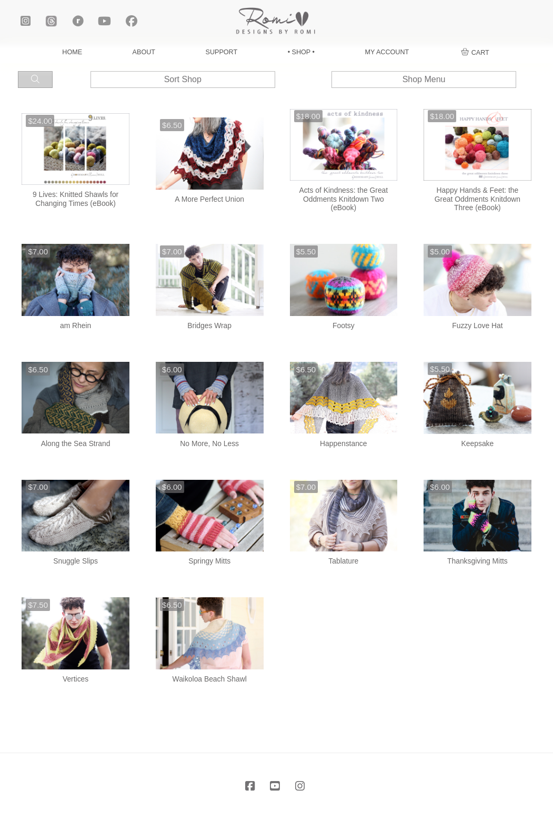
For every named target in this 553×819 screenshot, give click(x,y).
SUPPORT (222, 52)
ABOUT (144, 52)
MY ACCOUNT (387, 52)
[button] (475, 53)
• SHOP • (301, 52)
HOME (72, 52)
